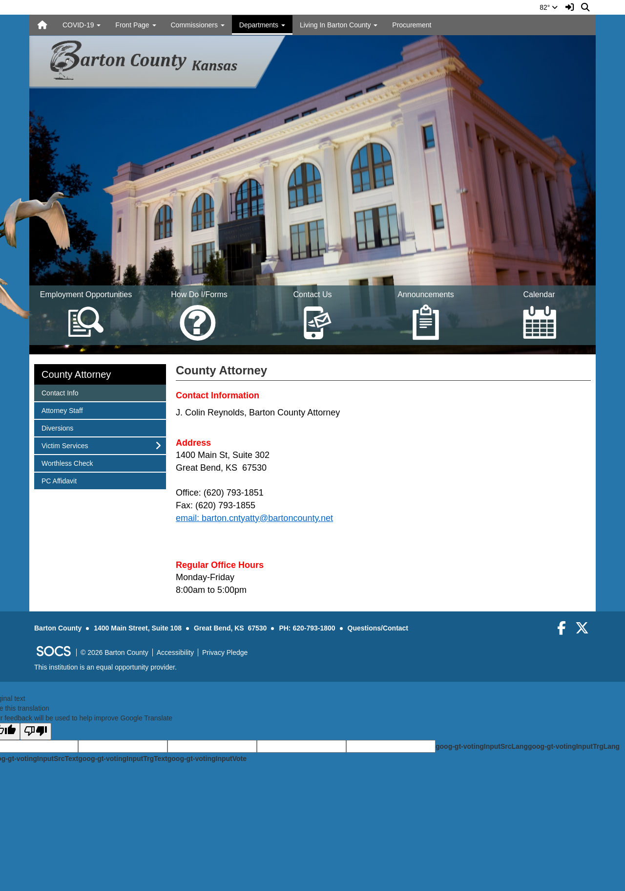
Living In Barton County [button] (338, 25)
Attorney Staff (62, 409)
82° (549, 7)
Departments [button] (262, 25)
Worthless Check (67, 462)
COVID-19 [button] (81, 25)
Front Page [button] (135, 25)
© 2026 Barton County (114, 652)
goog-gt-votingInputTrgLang (574, 746)
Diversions (57, 427)
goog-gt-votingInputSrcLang (482, 746)
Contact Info (60, 392)
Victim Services (64, 445)
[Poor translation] (35, 731)
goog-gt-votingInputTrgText (122, 758)
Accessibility (175, 652)
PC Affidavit (59, 480)
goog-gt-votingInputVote (207, 758)
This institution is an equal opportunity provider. (105, 667)
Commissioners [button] (198, 25)
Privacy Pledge (225, 652)
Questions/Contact (378, 628)
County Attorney (76, 374)
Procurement (411, 25)
